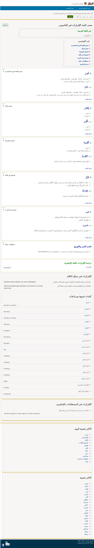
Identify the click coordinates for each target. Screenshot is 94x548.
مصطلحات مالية (83, 61)
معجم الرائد (84, 48)
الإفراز (86, 321)
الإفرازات (85, 334)
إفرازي (86, 309)
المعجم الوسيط (83, 52)
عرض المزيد (88, 99)
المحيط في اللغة (83, 55)
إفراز (86, 302)
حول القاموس (69, 8)
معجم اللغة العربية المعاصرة (79, 45)
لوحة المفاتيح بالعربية (84, 8)
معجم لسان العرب (82, 58)
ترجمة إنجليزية (83, 64)
